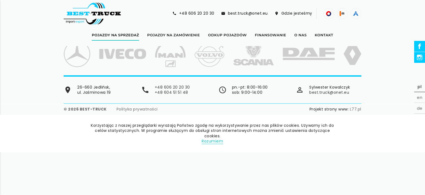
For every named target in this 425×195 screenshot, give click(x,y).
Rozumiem (212, 141)
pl (419, 86)
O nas (300, 35)
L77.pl (355, 109)
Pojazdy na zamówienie (173, 35)
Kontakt (324, 35)
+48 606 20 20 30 (172, 87)
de (420, 108)
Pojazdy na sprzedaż (115, 35)
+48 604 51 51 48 (171, 92)
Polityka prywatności (137, 109)
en (419, 97)
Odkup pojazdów (227, 35)
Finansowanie (270, 35)
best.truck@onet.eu (329, 92)
